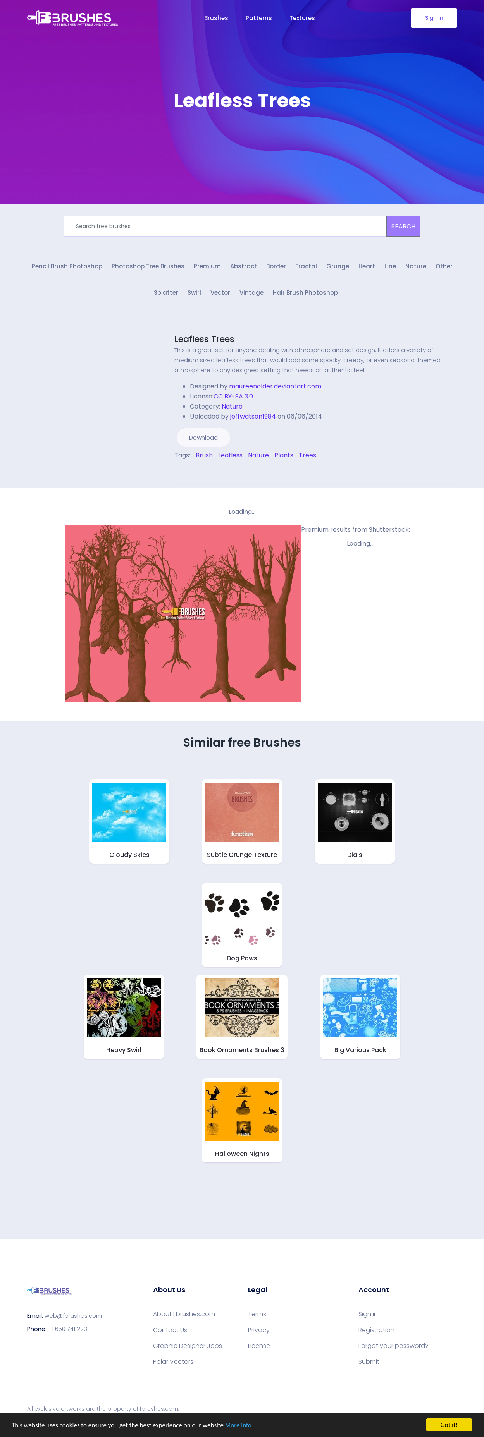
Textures (302, 18)
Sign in (368, 1314)
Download (203, 437)
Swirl (194, 292)
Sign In (434, 18)
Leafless (230, 455)
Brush (204, 455)
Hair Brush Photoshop (305, 292)
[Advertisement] (242, 135)
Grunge (337, 266)
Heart (366, 266)
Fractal (306, 266)
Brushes (216, 18)
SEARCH (403, 226)
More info (238, 1426)
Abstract (243, 266)
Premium (207, 266)
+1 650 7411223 (67, 1329)
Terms (257, 1314)
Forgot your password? (393, 1346)
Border (276, 266)
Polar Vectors (173, 1362)
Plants (283, 455)
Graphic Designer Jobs (187, 1346)
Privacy (259, 1330)
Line (390, 266)
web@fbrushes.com (73, 1316)
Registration (376, 1330)
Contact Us (170, 1330)
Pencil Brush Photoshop (67, 266)
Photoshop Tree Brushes (148, 266)
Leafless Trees (204, 339)
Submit (368, 1362)
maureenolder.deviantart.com (275, 386)
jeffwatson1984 (253, 416)
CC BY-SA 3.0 (233, 396)
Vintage (251, 292)
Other (444, 266)
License (259, 1346)
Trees (307, 455)
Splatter (166, 292)
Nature (415, 266)
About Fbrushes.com (184, 1314)
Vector (220, 292)
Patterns (259, 18)
